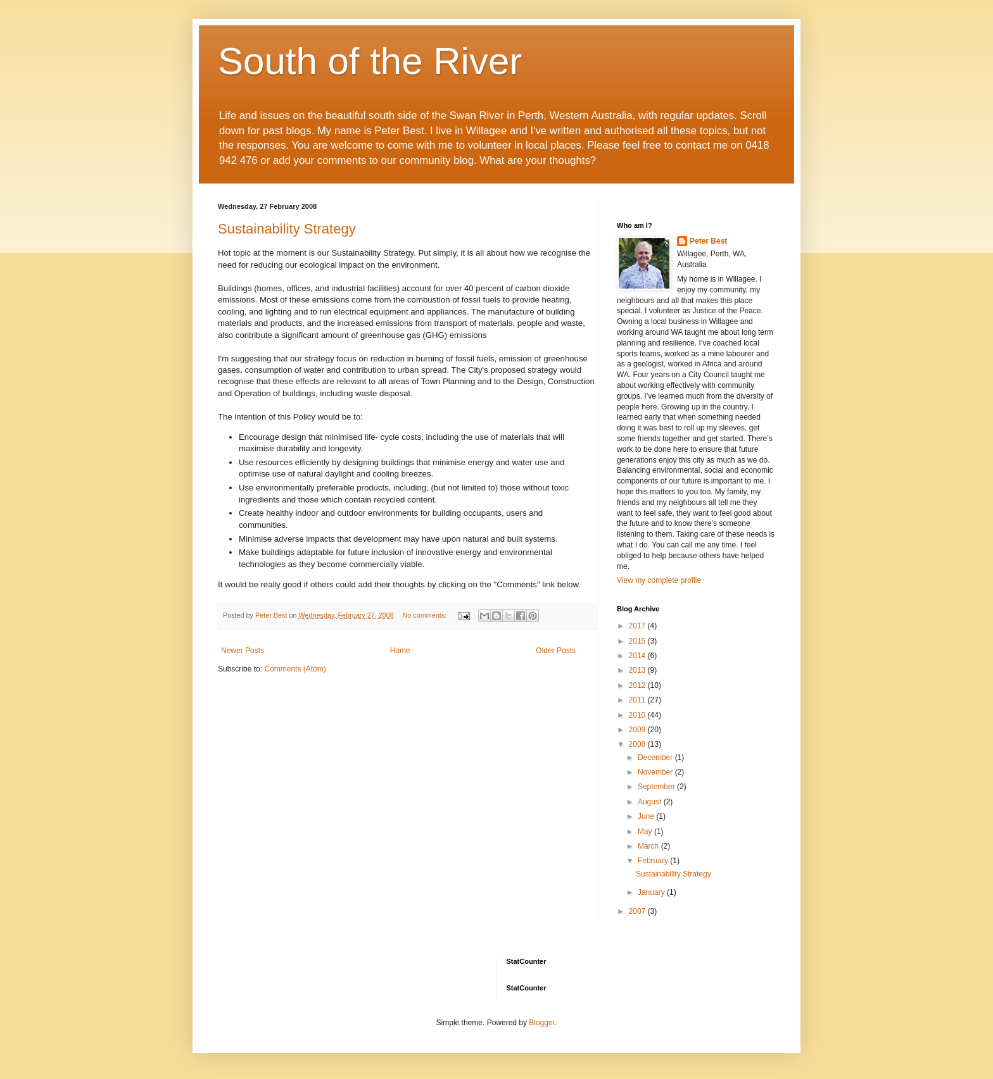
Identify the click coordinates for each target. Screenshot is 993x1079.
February (654, 860)
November (656, 772)
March (649, 846)
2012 (638, 685)
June (647, 816)
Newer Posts (242, 650)
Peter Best (708, 241)
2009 (638, 729)
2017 (638, 625)
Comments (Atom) (295, 668)
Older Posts (556, 650)
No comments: (426, 615)
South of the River (370, 61)
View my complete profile (659, 580)
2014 (638, 655)
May (646, 831)
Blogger (542, 1022)
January (652, 892)
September (657, 786)
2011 (638, 699)
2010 (638, 715)
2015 (638, 641)
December (656, 757)
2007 (638, 911)
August (651, 801)
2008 (638, 744)
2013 (638, 670)
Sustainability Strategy (287, 229)
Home (400, 650)
